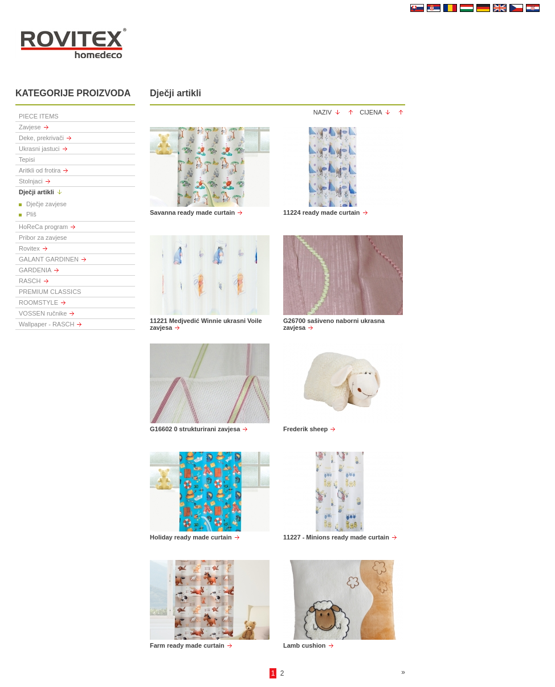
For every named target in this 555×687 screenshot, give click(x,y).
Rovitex (29, 248)
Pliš (31, 214)
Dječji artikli (36, 192)
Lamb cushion (304, 645)
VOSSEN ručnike (43, 313)
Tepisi (27, 159)
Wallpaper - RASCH (46, 324)
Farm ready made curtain (187, 645)
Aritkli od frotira (39, 170)
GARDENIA (35, 270)
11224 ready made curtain (321, 212)
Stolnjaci (31, 181)
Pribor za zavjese (43, 237)
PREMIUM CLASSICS (50, 291)
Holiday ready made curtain (191, 537)
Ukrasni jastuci (39, 148)
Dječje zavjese (46, 204)
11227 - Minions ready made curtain (336, 537)
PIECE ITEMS (39, 116)
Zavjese (30, 127)
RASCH (30, 280)
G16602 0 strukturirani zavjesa (195, 429)
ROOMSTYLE (38, 302)
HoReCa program (43, 226)
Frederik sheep (305, 429)
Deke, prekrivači (41, 137)
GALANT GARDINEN (49, 259)
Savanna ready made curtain (192, 212)
